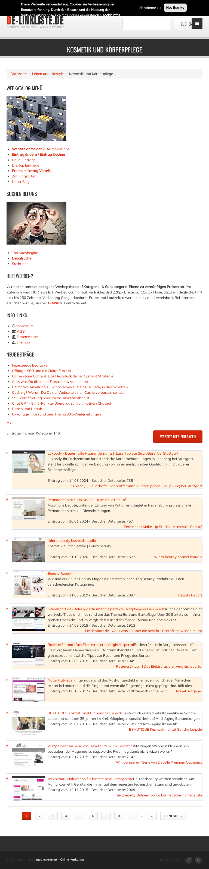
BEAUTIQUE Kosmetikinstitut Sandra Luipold (84, 713)
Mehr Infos (111, 15)
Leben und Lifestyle (48, 73)
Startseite (19, 73)
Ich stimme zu (150, 7)
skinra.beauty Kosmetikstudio (72, 540)
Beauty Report (60, 573)
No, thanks (175, 7)
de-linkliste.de (35, 20)
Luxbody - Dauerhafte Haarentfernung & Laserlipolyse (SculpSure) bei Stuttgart (113, 453)
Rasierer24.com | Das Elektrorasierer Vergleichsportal (91, 644)
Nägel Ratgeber (61, 680)
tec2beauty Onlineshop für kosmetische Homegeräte (90, 779)
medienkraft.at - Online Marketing (60, 859)
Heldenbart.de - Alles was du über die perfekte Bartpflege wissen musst (106, 609)
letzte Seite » (173, 816)
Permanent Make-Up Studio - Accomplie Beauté (87, 500)
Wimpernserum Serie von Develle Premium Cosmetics (91, 746)
